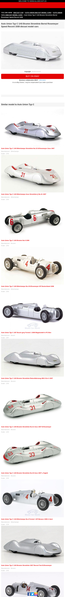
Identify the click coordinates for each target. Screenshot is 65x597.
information (42, 80)
